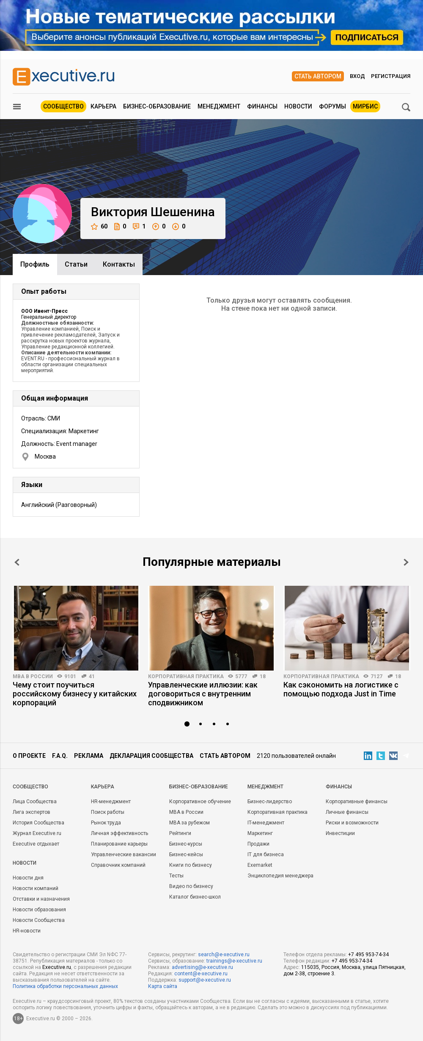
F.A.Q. (60, 755)
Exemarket (259, 865)
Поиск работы (107, 812)
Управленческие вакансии (123, 854)
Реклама (88, 755)
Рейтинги (180, 833)
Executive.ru (56, 967)
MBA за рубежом (189, 823)
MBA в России (33, 676)
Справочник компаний (118, 865)
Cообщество (30, 787)
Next (406, 562)
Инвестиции (340, 833)
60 (99, 227)
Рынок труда (106, 823)
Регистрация (390, 76)
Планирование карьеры (119, 844)
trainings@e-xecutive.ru (234, 961)
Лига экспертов (31, 812)
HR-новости (27, 931)
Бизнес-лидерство (269, 801)
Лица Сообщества (35, 801)
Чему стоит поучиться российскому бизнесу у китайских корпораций (75, 693)
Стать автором (317, 76)
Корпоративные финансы (356, 801)
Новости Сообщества (39, 920)
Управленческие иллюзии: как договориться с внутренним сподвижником (203, 693)
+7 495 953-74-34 (368, 954)
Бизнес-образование (157, 106)
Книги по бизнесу (190, 865)
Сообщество (63, 106)
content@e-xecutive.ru (201, 974)
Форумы (332, 106)
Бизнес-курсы (185, 844)
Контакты (119, 264)
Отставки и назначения (41, 899)
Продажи (258, 844)
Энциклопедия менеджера (280, 876)
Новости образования (39, 910)
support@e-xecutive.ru (205, 980)
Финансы (262, 106)
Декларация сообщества (151, 755)
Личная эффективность (119, 833)
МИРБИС (365, 106)
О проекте (29, 755)
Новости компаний (35, 888)
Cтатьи (76, 264)
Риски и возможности (352, 823)
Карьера (103, 106)
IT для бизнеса (265, 854)
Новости (298, 106)
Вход (357, 76)
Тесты (176, 876)
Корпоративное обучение (200, 801)
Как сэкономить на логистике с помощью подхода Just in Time (340, 689)
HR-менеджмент (111, 801)
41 (92, 676)
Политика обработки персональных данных (65, 986)
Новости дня (28, 878)
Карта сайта (162, 986)
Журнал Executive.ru (37, 833)
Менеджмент (219, 106)
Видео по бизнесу (191, 886)
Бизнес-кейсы (186, 854)
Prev (17, 562)
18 (263, 676)
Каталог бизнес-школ (195, 897)
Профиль (34, 264)
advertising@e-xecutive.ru (202, 967)
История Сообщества (38, 823)
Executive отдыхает (36, 844)
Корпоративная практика (186, 676)
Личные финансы (347, 812)
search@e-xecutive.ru (224, 954)
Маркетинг (260, 833)
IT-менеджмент (265, 823)
